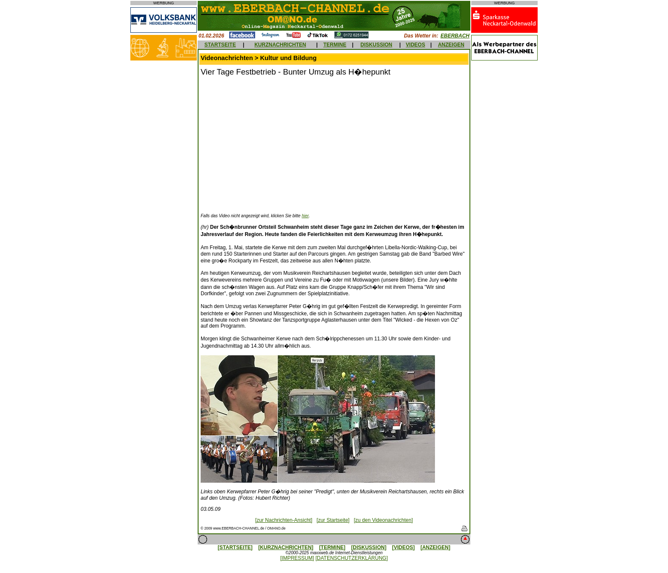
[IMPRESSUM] (297, 558)
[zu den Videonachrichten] (383, 520)
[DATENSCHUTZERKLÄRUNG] (351, 558)
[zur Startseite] (333, 520)
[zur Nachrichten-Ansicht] (283, 520)
